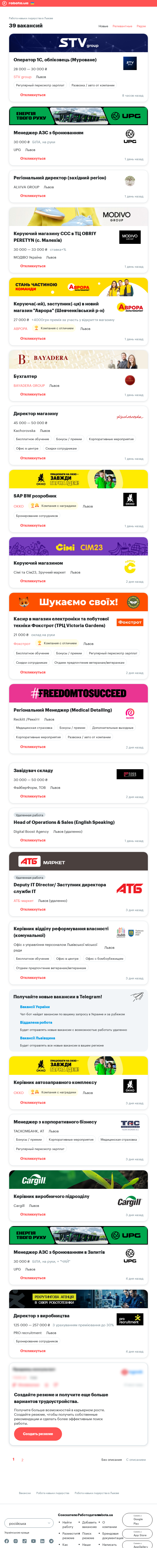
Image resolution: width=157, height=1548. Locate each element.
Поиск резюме (88, 1535)
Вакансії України (35, 1007)
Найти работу (67, 1524)
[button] (137, 1520)
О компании (109, 1524)
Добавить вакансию (89, 1524)
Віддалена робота (36, 1022)
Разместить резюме (71, 1535)
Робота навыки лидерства (52, 1492)
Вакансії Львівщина (37, 1038)
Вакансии (25, 1492)
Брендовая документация (112, 1535)
